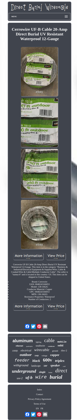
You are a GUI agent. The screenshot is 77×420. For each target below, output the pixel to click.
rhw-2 (64, 350)
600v (47, 360)
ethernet (19, 346)
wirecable (41, 350)
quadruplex (29, 346)
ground (55, 351)
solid (60, 345)
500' (46, 366)
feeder (22, 360)
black (36, 361)
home (50, 372)
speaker (55, 365)
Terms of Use (40, 404)
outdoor (26, 355)
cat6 (64, 366)
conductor (51, 346)
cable (49, 340)
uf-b (29, 377)
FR (41, 408)
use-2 (20, 378)
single (42, 372)
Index (39, 389)
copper (54, 355)
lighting (38, 342)
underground (24, 371)
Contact (39, 394)
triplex (59, 361)
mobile (62, 341)
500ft (37, 355)
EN (37, 408)
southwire (40, 345)
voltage (44, 355)
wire (41, 377)
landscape (36, 366)
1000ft (15, 351)
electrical (26, 350)
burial (56, 377)
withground (20, 365)
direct (61, 371)
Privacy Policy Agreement (39, 399)
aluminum (23, 340)
